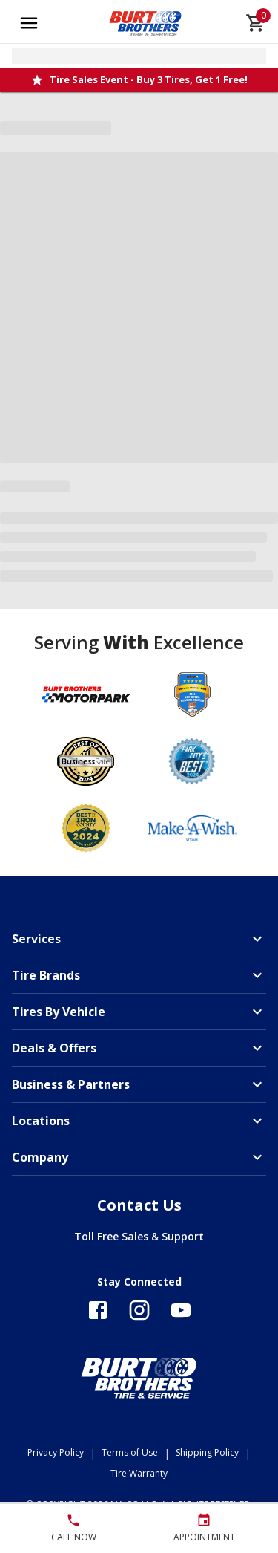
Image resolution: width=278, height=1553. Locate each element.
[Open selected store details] (139, 56)
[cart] (255, 23)
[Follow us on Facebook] (98, 1310)
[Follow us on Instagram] (139, 1310)
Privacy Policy (55, 1452)
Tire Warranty (139, 1473)
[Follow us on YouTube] (181, 1310)
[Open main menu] (29, 23)
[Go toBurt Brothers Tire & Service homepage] (145, 23)
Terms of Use (130, 1452)
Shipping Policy (207, 1452)
